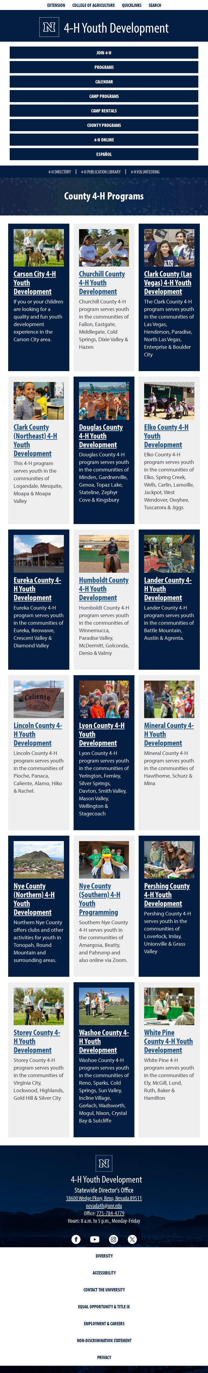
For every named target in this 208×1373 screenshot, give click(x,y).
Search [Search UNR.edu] (155, 5)
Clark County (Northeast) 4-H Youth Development (35, 440)
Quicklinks (131, 5)
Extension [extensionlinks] (56, 5)
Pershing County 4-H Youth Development (167, 894)
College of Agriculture (93, 5)
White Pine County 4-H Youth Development (168, 1041)
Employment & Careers (104, 1323)
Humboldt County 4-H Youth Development (104, 588)
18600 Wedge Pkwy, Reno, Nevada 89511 (104, 1198)
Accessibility (104, 1273)
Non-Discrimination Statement (104, 1340)
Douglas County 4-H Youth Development (101, 435)
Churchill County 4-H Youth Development (102, 282)
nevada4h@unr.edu (104, 1205)
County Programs (104, 125)
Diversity (104, 1256)
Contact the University (104, 1290)
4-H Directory (59, 172)
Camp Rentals (104, 111)
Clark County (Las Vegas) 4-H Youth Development (168, 282)
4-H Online (104, 140)
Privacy (104, 1357)
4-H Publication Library (101, 172)
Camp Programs (104, 96)
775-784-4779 (110, 1213)
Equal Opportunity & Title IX (104, 1306)
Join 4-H (104, 53)
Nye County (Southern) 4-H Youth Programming (100, 898)
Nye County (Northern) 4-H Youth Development (34, 898)
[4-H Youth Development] (104, 1163)
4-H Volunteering (145, 172)
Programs (104, 67)
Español (104, 154)
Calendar (104, 82)
